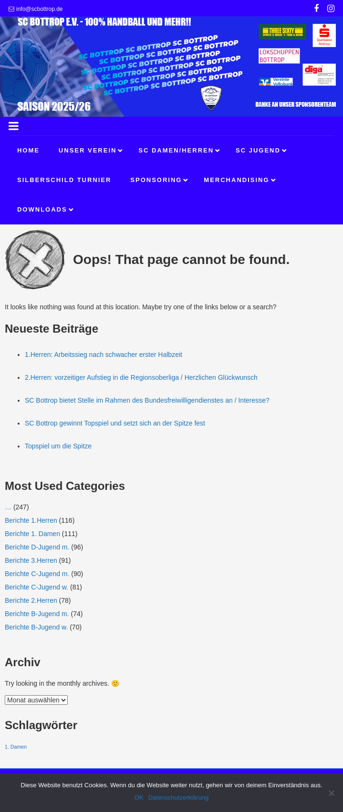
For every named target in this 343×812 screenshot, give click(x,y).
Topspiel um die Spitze (58, 446)
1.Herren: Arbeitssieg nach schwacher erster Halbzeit (103, 354)
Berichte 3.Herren (31, 560)
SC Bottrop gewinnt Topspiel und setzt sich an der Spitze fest (115, 423)
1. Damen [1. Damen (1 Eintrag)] (16, 747)
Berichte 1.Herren (31, 520)
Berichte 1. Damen (32, 534)
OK (139, 797)
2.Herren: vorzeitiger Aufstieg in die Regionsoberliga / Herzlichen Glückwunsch (141, 377)
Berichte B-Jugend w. (36, 627)
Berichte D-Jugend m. (37, 547)
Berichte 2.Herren (31, 600)
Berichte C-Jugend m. (37, 574)
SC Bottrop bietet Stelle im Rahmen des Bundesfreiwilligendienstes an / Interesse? (147, 400)
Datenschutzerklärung (178, 797)
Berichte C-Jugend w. (36, 587)
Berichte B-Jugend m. (37, 614)
